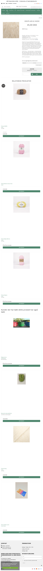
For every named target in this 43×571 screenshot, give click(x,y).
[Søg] (6, 7)
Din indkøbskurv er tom (36, 7)
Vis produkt (21, 191)
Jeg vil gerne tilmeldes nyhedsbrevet (32, 560)
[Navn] (32, 556)
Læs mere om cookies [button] (6, 565)
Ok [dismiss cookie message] (10, 567)
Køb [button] (34, 74)
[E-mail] (32, 558)
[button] (39, 18)
